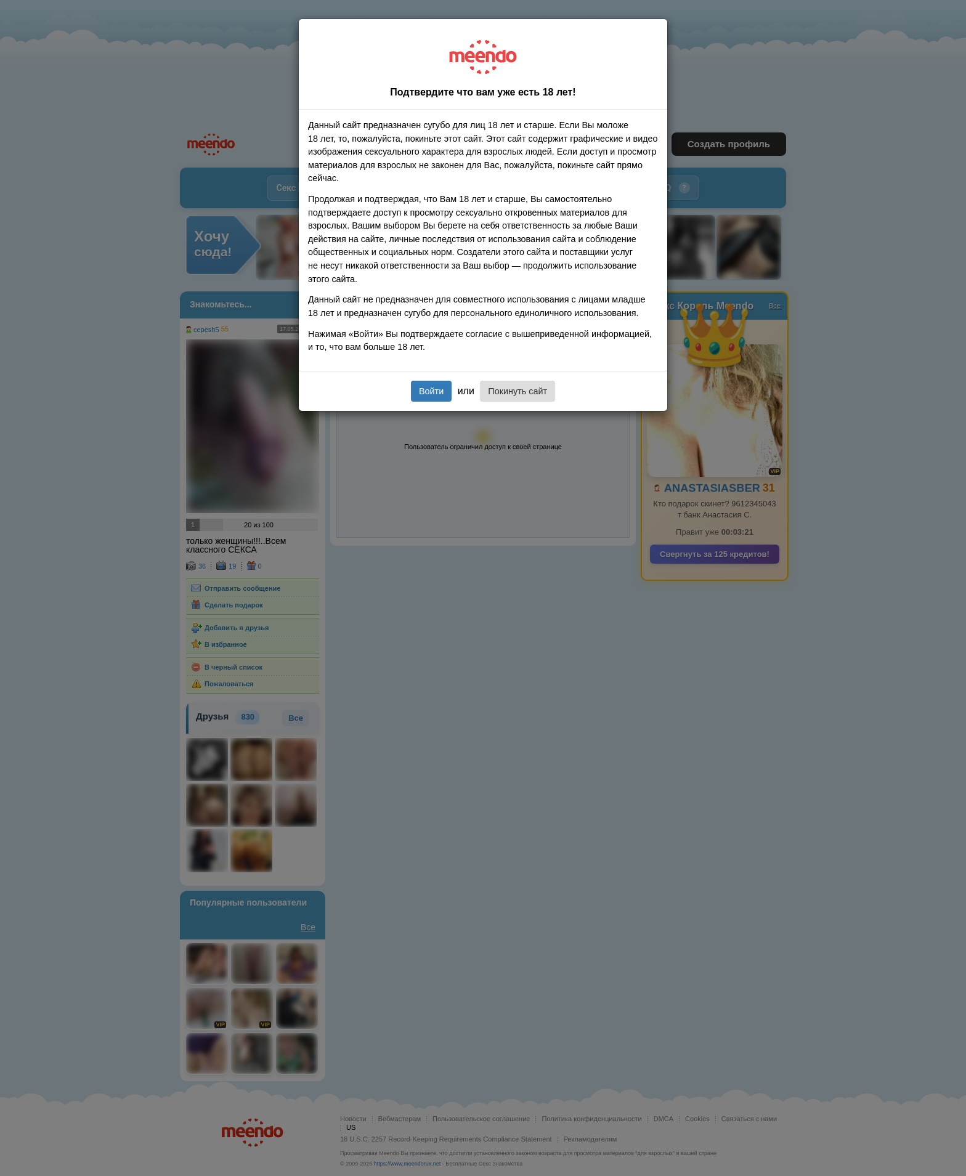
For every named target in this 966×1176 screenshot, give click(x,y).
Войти (431, 391)
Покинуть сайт (517, 391)
